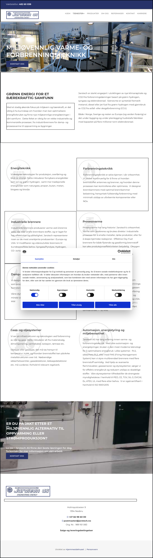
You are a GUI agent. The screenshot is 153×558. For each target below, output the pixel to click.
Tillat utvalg (76, 305)
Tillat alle (113, 305)
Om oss (105, 13)
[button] (17, 64)
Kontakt (130, 13)
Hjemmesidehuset (75, 549)
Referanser (117, 13)
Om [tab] (113, 259)
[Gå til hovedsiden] (22, 18)
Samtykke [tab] (39, 259)
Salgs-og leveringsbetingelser (76, 530)
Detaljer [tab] (76, 259)
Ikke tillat (40, 305)
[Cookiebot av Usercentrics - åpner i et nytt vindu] (119, 252)
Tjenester (78, 13)
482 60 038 (25, 4)
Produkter (93, 13)
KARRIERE (142, 13)
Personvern (92, 549)
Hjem (67, 13)
